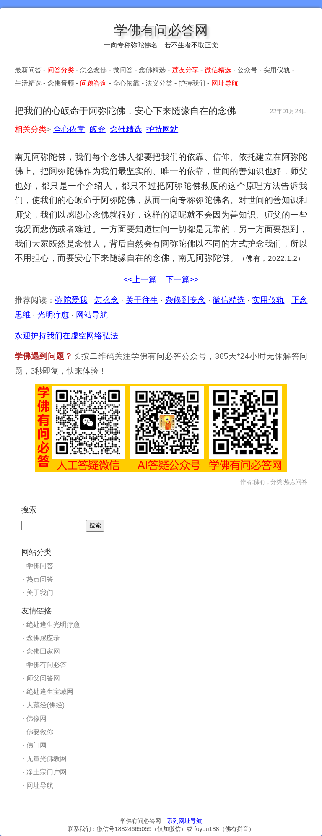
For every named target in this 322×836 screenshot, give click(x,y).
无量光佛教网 (46, 758)
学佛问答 (39, 565)
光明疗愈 (53, 314)
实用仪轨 (276, 69)
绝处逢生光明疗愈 (53, 624)
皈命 (98, 129)
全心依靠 (126, 83)
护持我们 (192, 83)
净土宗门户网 (46, 772)
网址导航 (39, 785)
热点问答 (39, 579)
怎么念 (106, 300)
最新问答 (28, 69)
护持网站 (162, 129)
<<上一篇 (139, 279)
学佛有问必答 (46, 664)
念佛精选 (152, 69)
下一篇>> (182, 279)
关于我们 (39, 592)
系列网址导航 (184, 821)
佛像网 (36, 718)
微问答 (123, 69)
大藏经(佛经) (45, 705)
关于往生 (142, 300)
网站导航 (92, 314)
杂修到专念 (185, 300)
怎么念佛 (93, 69)
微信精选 (229, 300)
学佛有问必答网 (161, 30)
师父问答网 (43, 678)
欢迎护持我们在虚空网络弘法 (66, 335)
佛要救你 (39, 731)
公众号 (247, 69)
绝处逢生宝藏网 (49, 691)
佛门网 (36, 745)
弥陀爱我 (71, 300)
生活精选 (28, 83)
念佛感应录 (43, 637)
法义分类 (158, 83)
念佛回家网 (43, 651)
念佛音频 (60, 83)
